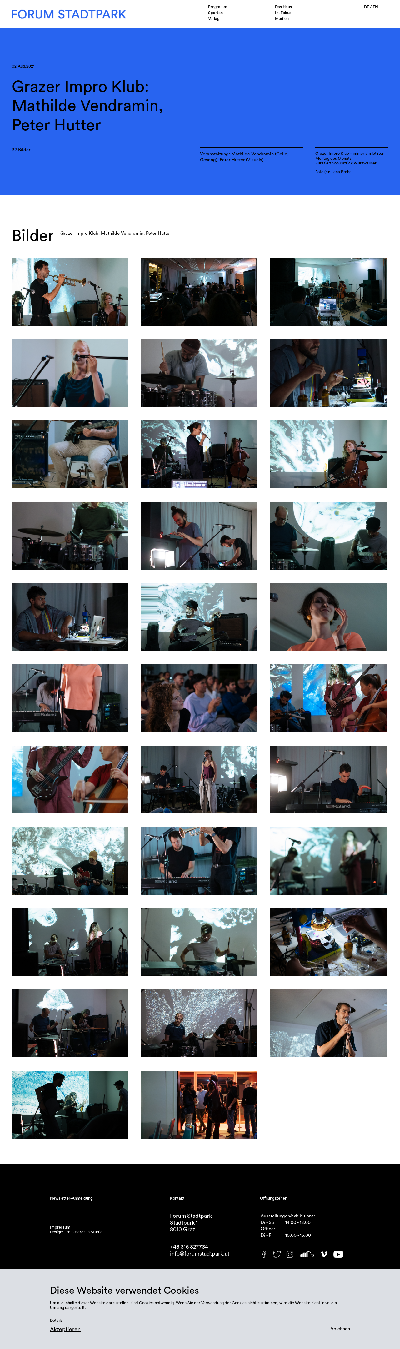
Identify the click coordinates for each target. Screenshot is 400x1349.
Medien (282, 19)
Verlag (213, 19)
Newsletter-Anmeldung (71, 1198)
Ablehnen (340, 1328)
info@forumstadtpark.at (199, 1253)
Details (56, 1320)
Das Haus (283, 7)
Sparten (215, 13)
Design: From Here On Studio (76, 1232)
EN (375, 7)
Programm (217, 7)
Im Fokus (283, 13)
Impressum (60, 1227)
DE (367, 7)
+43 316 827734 (189, 1247)
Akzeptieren (65, 1329)
